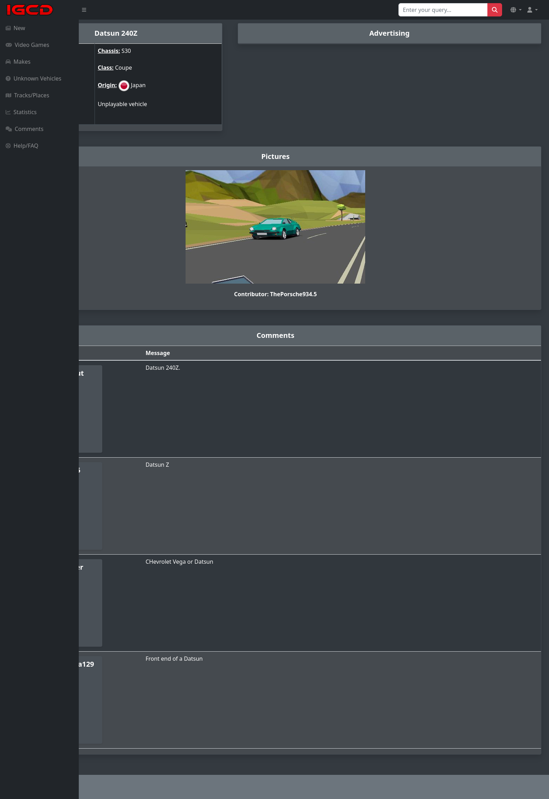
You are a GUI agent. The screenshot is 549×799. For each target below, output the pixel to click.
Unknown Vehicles (33, 78)
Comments (24, 129)
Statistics (21, 112)
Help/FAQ (22, 146)
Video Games (27, 45)
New (15, 28)
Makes (18, 61)
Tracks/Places (27, 95)
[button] (516, 10)
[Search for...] (443, 9)
